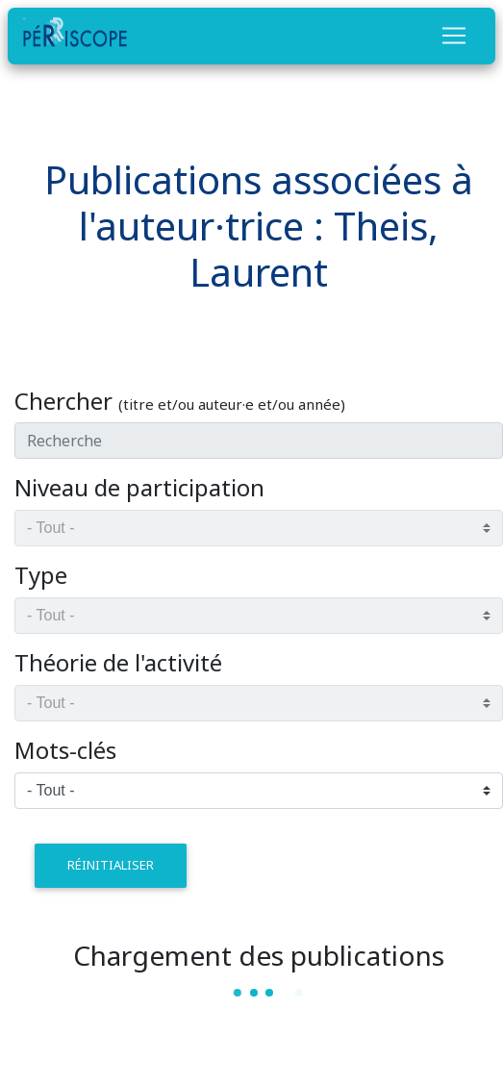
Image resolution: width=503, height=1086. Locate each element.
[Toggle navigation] (454, 35)
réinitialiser (110, 864)
